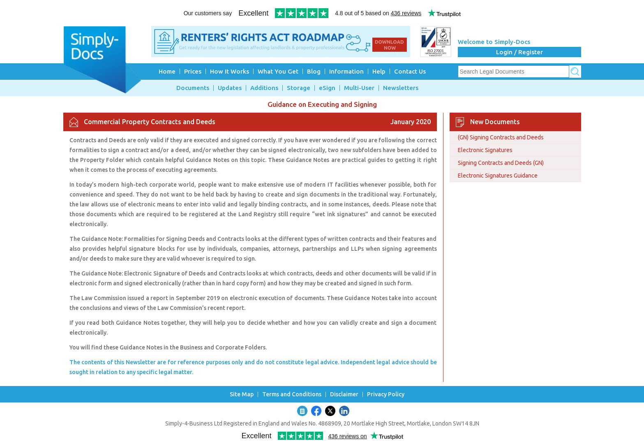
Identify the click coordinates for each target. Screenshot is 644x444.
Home (167, 71)
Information (346, 71)
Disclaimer (344, 394)
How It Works (229, 71)
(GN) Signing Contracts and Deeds (501, 137)
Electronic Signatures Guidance (498, 175)
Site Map (242, 394)
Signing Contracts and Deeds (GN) (501, 163)
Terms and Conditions (291, 394)
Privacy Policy (385, 394)
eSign (327, 88)
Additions (264, 88)
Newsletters (400, 88)
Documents (192, 88)
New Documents (495, 121)
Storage (298, 88)
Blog (314, 71)
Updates (230, 88)
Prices (192, 71)
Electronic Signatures (485, 150)
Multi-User (359, 88)
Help (378, 71)
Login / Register (519, 52)
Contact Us (410, 71)
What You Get (278, 71)
